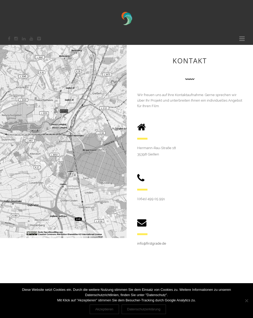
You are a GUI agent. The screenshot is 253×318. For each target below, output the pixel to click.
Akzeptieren (104, 309)
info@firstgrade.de (151, 243)
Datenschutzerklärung (143, 309)
